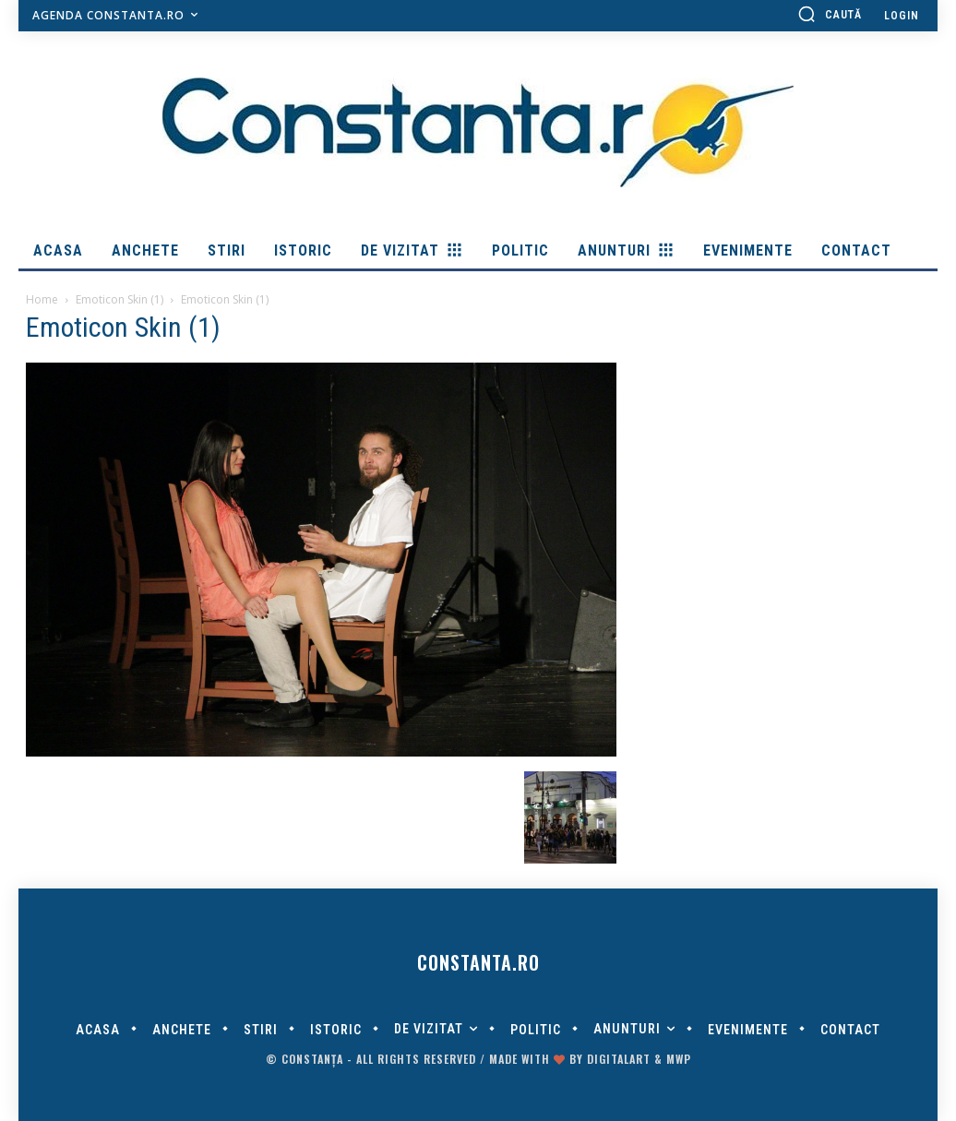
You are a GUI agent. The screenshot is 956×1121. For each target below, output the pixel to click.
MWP (678, 1059)
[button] (829, 14)
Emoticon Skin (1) (119, 299)
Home (42, 299)
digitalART (619, 1059)
